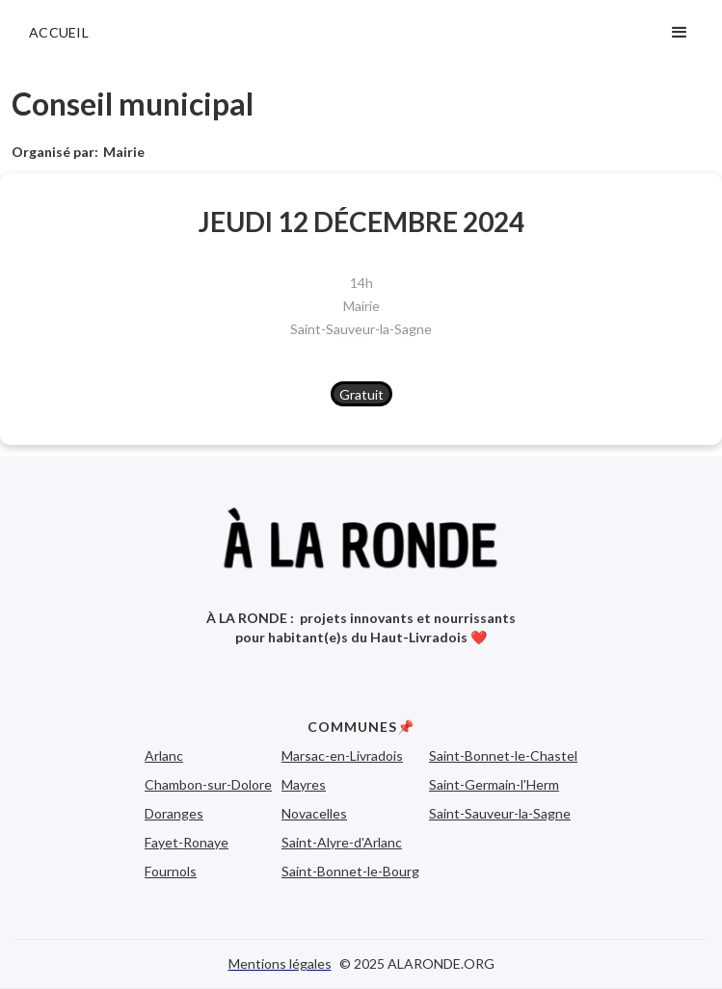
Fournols (171, 871)
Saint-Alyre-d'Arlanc (341, 842)
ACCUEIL (59, 32)
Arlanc (164, 755)
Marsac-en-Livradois (342, 755)
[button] (679, 33)
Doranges (174, 813)
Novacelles (314, 813)
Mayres (303, 784)
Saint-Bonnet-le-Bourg (350, 871)
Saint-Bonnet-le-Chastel (503, 755)
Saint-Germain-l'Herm (494, 784)
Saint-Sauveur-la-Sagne (361, 329)
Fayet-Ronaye (186, 842)
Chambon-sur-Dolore (208, 784)
